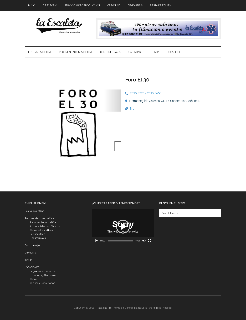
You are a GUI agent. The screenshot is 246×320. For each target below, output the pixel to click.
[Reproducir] (96, 240)
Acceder (167, 307)
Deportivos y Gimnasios (43, 275)
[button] (123, 227)
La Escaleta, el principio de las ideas (57, 25)
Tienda (28, 260)
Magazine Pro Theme (108, 307)
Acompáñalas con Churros (45, 226)
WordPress (154, 307)
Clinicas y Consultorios (42, 283)
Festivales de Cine (34, 211)
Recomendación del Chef (43, 222)
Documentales (38, 238)
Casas (33, 279)
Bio (132, 108)
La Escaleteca (37, 234)
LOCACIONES (32, 267)
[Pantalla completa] (149, 240)
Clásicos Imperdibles (41, 230)
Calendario (31, 252)
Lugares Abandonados (42, 271)
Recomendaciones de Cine (39, 218)
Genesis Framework (136, 307)
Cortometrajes (32, 245)
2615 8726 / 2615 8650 (145, 93)
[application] (123, 226)
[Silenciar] (144, 240)
